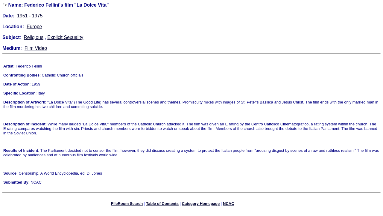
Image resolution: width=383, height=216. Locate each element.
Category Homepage (201, 204)
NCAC (228, 204)
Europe (34, 26)
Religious (33, 37)
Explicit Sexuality (65, 37)
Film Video (36, 48)
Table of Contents (162, 204)
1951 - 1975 (29, 15)
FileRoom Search (127, 204)
